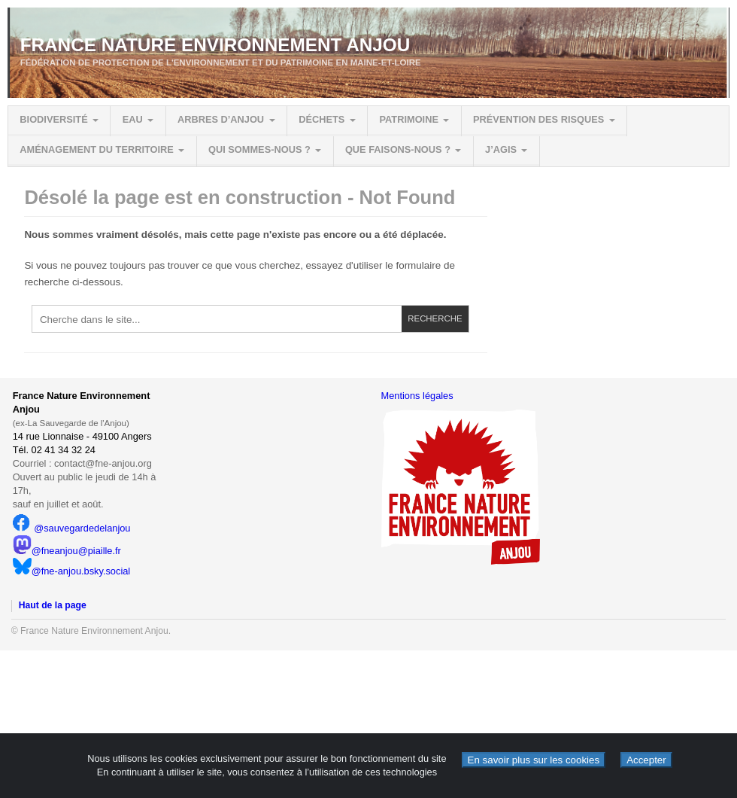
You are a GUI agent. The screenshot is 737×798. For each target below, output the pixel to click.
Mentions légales (417, 395)
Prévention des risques (538, 119)
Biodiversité (53, 119)
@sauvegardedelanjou (72, 528)
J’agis (501, 149)
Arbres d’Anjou (220, 119)
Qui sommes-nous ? (259, 149)
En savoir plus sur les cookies (534, 760)
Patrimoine (408, 119)
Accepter (646, 760)
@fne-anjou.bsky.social (72, 571)
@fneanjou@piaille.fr (67, 550)
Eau (133, 119)
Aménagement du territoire (97, 149)
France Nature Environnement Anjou (215, 45)
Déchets (321, 119)
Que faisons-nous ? (397, 149)
